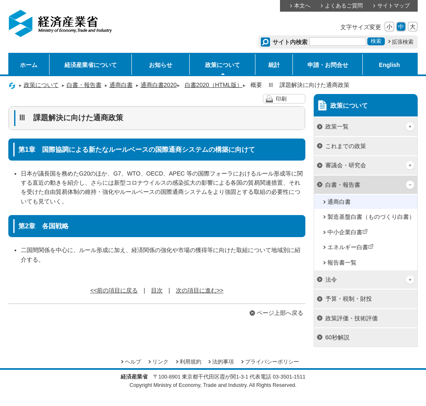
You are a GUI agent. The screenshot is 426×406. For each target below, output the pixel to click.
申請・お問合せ (327, 65)
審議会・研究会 (345, 165)
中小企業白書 (347, 232)
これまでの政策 (345, 146)
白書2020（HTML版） (215, 85)
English (389, 65)
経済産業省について (90, 65)
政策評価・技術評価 (351, 318)
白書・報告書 (84, 85)
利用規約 (190, 362)
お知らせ (160, 65)
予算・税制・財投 (348, 298)
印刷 (281, 99)
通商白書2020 (160, 85)
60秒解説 (337, 337)
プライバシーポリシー (272, 362)
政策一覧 (337, 126)
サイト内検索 (290, 42)
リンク (160, 362)
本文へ (302, 6)
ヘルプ (133, 362)
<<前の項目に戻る (114, 290)
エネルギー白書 (350, 247)
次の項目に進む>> (199, 290)
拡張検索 (403, 42)
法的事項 (223, 362)
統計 (274, 65)
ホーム (28, 65)
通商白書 (121, 85)
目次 (157, 290)
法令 (331, 279)
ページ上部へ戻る (280, 312)
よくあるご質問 (344, 6)
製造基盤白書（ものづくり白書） (371, 216)
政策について (222, 65)
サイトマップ (393, 6)
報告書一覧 (342, 262)
